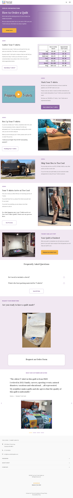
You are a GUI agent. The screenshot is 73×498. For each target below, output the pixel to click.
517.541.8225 (7, 450)
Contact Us (28, 493)
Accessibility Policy (36, 494)
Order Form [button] (9, 30)
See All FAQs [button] (36, 291)
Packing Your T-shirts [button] (10, 148)
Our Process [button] (9, 222)
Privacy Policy (44, 493)
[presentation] (70, 2)
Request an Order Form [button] (49, 252)
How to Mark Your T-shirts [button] (50, 107)
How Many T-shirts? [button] (9, 67)
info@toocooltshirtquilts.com (11, 454)
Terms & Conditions (36, 493)
